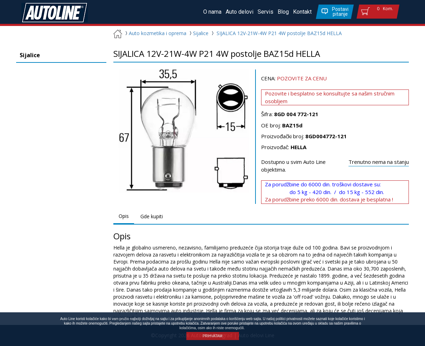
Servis (265, 11)
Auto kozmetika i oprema (155, 33)
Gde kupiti (151, 216)
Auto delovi (239, 11)
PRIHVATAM (212, 336)
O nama (212, 11)
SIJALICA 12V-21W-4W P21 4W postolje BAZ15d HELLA (279, 33)
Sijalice (199, 33)
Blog (283, 11)
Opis (124, 216)
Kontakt (302, 11)
